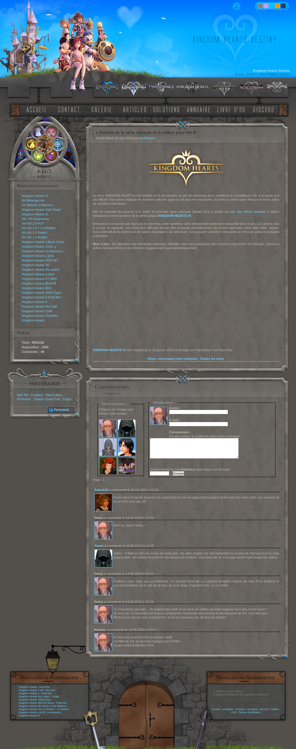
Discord (264, 709)
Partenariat (61, 409)
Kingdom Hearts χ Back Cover (43, 242)
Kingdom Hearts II (34, 302)
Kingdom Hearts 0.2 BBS (39, 279)
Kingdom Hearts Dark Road (41, 209)
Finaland (37, 395)
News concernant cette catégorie (172, 358)
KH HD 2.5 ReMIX (35, 232)
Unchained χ (54, 712)
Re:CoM (50, 690)
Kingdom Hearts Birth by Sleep (36, 702)
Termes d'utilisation (250, 712)
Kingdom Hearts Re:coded (40, 269)
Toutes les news (212, 358)
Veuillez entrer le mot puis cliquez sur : (191, 469)
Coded (55, 696)
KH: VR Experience (35, 219)
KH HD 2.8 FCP (33, 223)
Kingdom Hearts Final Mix (40, 315)
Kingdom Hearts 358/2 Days (42, 292)
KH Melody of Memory (37, 205)
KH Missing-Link (33, 200)
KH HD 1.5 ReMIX (35, 237)
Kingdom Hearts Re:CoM (39, 306)
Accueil (215, 709)
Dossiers (240, 709)
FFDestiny (24, 399)
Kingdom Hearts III (35, 214)
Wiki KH (22, 395)
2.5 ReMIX (63, 709)
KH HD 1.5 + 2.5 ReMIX (39, 228)
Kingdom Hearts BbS (37, 288)
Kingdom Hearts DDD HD (40, 260)
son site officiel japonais (247, 211)
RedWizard (147, 138)
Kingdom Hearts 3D (36, 265)
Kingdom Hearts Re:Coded (34, 696)
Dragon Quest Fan (47, 399)
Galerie (275, 709)
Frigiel (66, 399)
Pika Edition (53, 395)
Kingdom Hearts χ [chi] (38, 255)
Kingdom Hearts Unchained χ (42, 251)
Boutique (252, 709)
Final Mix (44, 687)
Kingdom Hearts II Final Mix (41, 297)
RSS (234, 712)
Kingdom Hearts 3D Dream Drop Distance (43, 706)
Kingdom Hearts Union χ (39, 246)
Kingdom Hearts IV (35, 195)
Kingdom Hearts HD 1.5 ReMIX (37, 709)
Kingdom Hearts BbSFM (39, 283)
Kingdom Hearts (33, 320)
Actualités (227, 709)
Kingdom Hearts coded (38, 274)
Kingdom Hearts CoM (37, 311)
